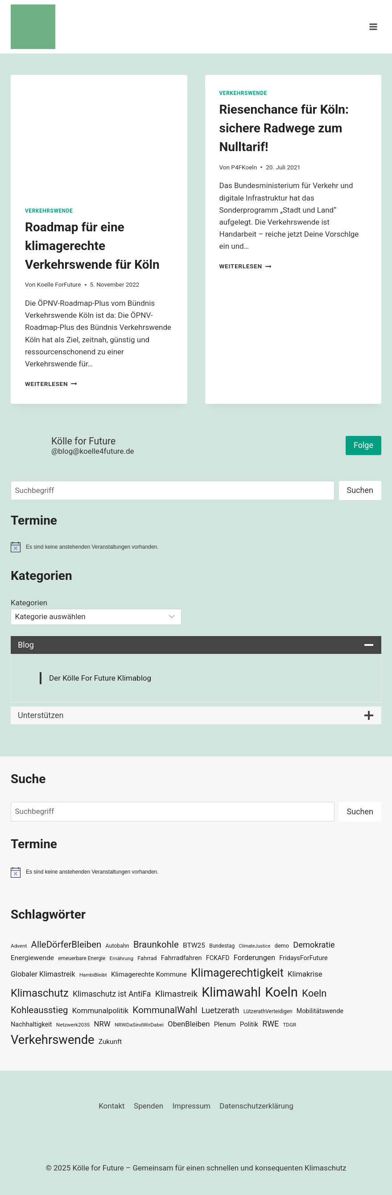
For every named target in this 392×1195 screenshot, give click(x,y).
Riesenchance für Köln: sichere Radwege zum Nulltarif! (284, 128)
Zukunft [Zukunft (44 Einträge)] (110, 1042)
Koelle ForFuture (59, 284)
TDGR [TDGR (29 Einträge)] (289, 1025)
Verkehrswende (49, 211)
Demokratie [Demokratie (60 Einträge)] (313, 944)
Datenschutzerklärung (256, 1105)
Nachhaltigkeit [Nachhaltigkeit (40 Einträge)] (31, 1024)
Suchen (360, 490)
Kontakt (112, 1105)
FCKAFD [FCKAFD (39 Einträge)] (218, 957)
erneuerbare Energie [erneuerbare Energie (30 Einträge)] (81, 958)
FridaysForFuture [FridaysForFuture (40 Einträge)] (303, 958)
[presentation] (99, 134)
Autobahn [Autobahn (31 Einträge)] (117, 946)
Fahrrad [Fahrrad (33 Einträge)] (147, 958)
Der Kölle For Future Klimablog (100, 677)
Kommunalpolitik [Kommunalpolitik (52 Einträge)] (100, 1010)
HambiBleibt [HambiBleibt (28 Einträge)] (93, 975)
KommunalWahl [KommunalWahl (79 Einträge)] (164, 1010)
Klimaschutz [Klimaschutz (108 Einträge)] (40, 993)
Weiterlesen (51, 383)
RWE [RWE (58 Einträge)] (270, 1023)
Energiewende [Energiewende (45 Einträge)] (32, 958)
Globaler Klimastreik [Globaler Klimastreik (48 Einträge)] (43, 974)
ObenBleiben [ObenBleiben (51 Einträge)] (189, 1023)
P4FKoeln (244, 167)
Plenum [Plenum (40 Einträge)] (225, 1024)
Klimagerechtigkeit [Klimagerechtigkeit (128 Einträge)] (237, 972)
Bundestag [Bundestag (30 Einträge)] (222, 946)
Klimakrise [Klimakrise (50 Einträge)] (305, 974)
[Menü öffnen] (373, 26)
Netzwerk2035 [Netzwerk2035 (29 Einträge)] (73, 1025)
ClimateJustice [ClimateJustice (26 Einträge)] (254, 946)
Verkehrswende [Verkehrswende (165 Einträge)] (53, 1040)
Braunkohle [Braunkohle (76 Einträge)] (156, 944)
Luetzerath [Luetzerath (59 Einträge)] (220, 1010)
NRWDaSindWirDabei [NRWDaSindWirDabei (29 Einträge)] (139, 1025)
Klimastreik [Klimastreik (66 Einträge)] (176, 994)
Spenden (148, 1105)
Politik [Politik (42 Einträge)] (249, 1024)
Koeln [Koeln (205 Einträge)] (281, 992)
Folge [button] (363, 445)
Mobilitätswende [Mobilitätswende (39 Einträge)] (320, 1010)
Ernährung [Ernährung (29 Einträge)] (121, 958)
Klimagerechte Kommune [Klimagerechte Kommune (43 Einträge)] (149, 974)
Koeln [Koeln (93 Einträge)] (314, 993)
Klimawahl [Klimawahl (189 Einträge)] (231, 992)
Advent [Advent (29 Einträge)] (19, 946)
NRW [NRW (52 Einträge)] (102, 1023)
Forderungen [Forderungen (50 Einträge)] (254, 957)
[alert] (196, 547)
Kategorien (29, 602)
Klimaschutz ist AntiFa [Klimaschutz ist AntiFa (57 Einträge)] (112, 994)
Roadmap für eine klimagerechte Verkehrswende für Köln (92, 246)
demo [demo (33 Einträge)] (282, 945)
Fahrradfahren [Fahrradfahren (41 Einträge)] (181, 958)
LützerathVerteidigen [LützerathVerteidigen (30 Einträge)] (268, 1011)
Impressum (191, 1105)
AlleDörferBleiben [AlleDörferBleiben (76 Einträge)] (66, 944)
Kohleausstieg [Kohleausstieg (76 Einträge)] (39, 1010)
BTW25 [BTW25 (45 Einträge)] (194, 945)
